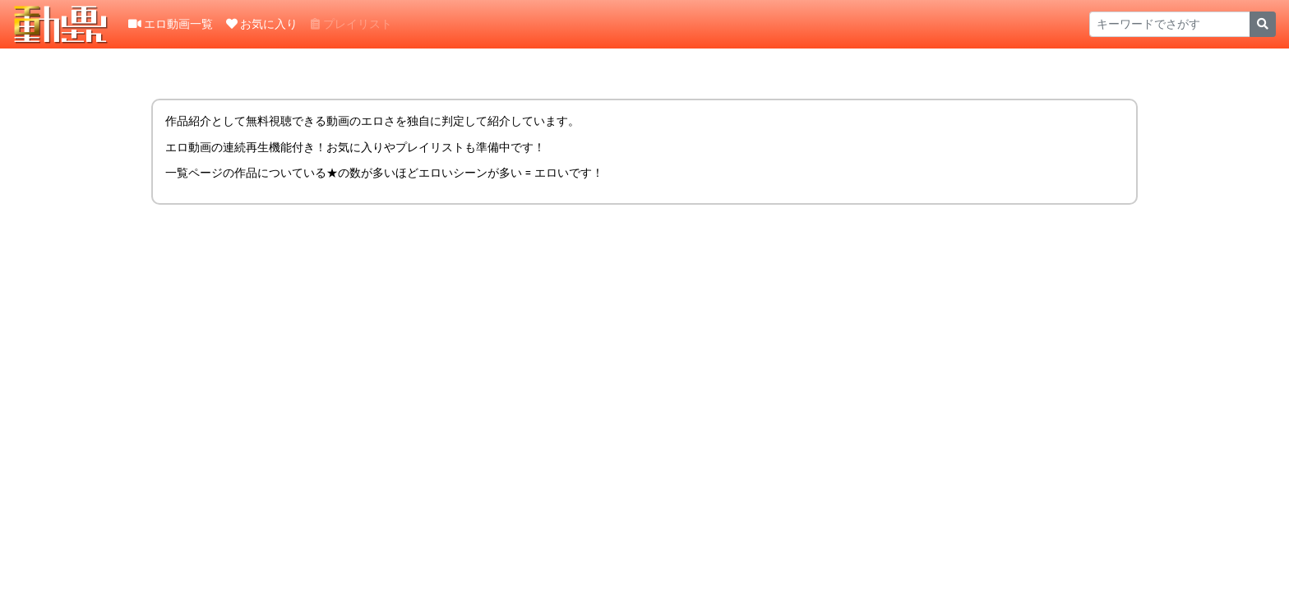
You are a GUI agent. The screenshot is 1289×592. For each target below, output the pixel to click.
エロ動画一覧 (170, 23)
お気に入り (262, 23)
